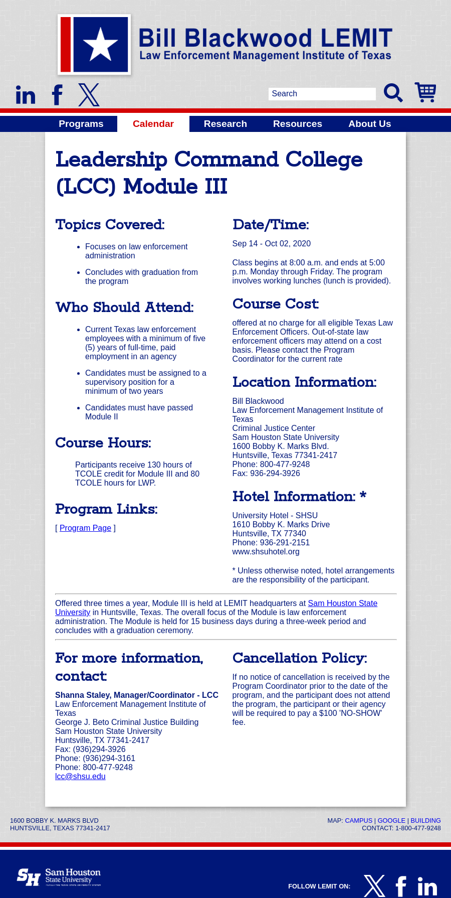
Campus (358, 820)
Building (426, 820)
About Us (369, 123)
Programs (81, 123)
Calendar (153, 123)
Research (225, 123)
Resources (297, 123)
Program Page (85, 528)
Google (391, 820)
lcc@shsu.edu (80, 776)
